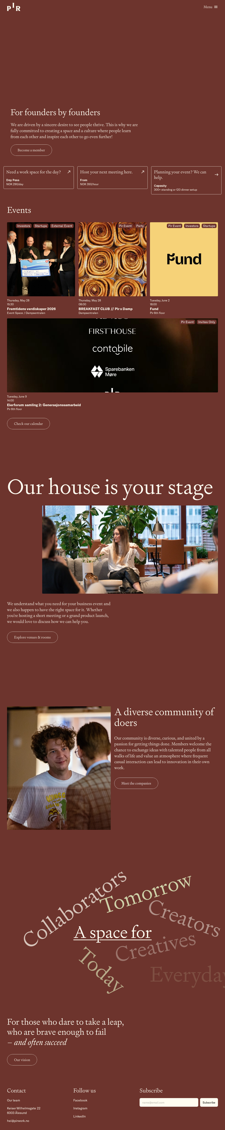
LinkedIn (79, 1116)
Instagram (80, 1108)
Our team (13, 1100)
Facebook (80, 1100)
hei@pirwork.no (18, 1121)
